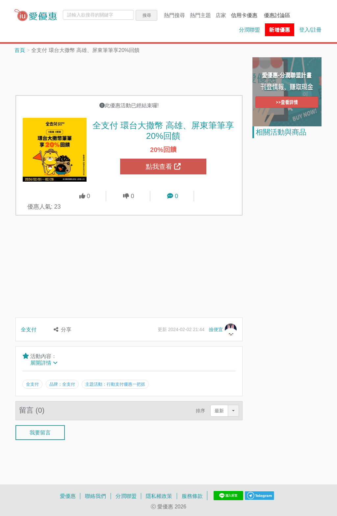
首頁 (19, 50)
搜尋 (147, 15)
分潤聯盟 (249, 29)
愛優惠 (68, 495)
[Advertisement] (135, 73)
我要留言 (40, 432)
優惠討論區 (277, 15)
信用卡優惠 (244, 15)
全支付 (29, 329)
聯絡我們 (95, 495)
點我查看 (163, 166)
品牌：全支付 (62, 384)
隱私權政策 (159, 495)
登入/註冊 (310, 29)
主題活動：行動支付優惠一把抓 (116, 384)
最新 (219, 410)
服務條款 (192, 495)
